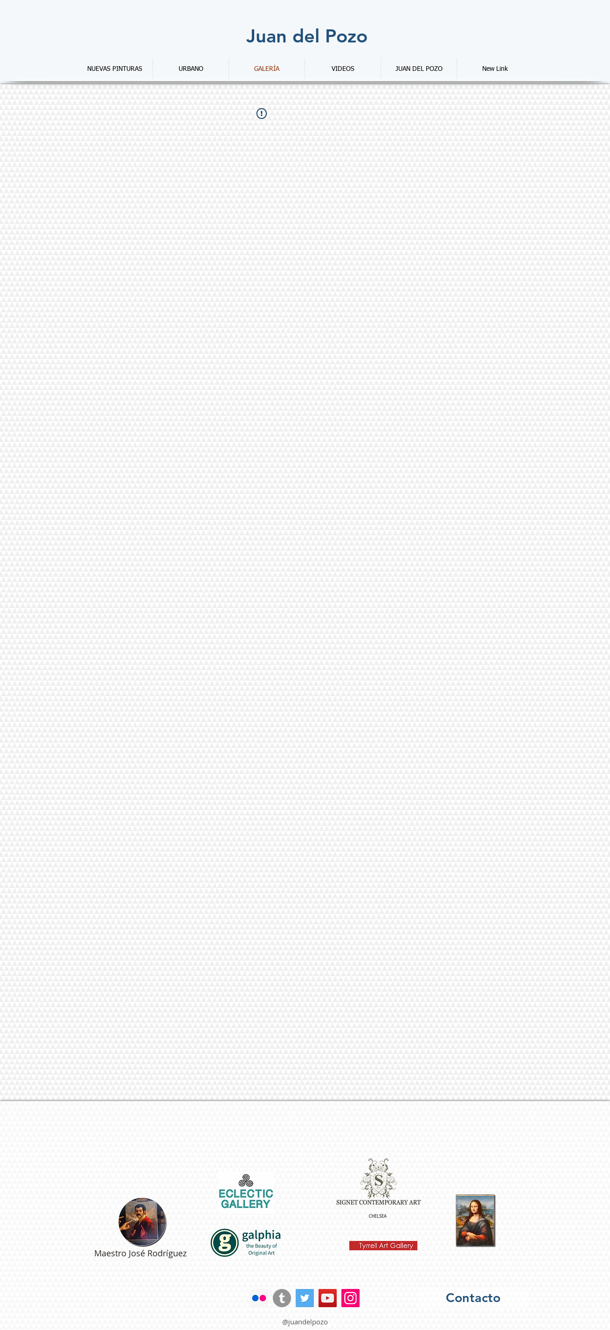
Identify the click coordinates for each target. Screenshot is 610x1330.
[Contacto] (472, 1298)
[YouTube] (328, 1298)
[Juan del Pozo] (306, 35)
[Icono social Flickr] (259, 1298)
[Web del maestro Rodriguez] (142, 1221)
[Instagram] (350, 1298)
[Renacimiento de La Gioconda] (476, 1220)
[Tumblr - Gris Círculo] (282, 1298)
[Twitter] (305, 1298)
